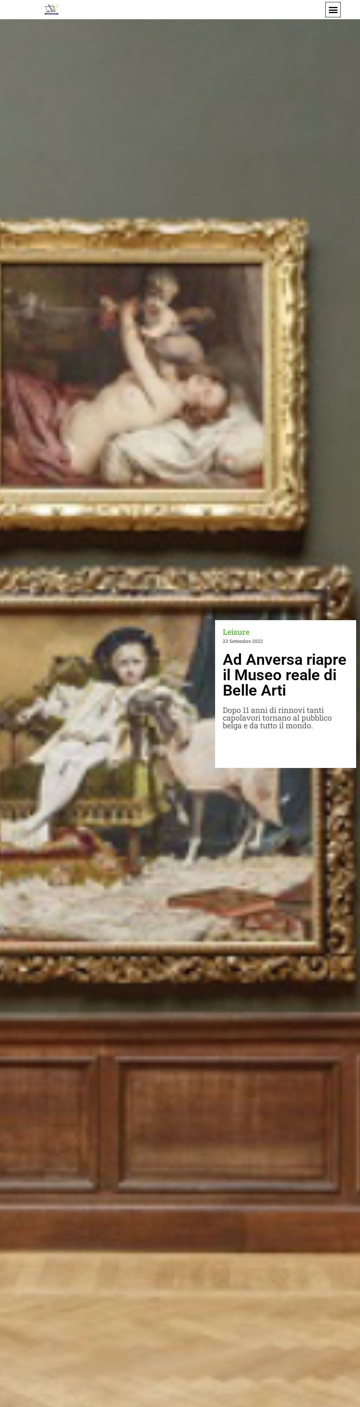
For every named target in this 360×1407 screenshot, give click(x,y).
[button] (333, 9)
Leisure (236, 632)
